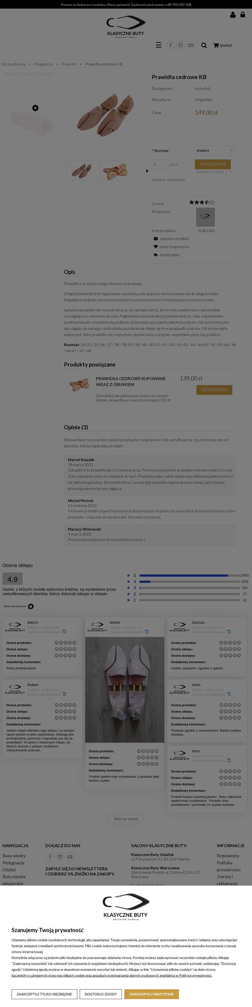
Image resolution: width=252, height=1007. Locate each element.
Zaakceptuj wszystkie (151, 994)
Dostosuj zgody (101, 994)
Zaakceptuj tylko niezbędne (44, 994)
